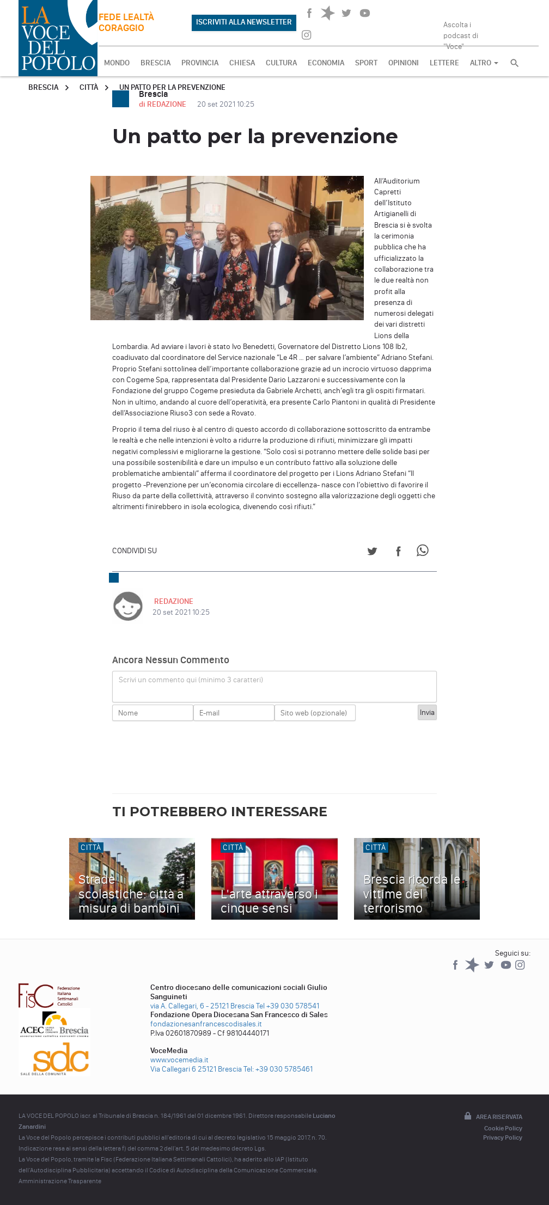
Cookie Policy (503, 1128)
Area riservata (492, 1116)
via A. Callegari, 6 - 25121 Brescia (202, 1006)
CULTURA (281, 63)
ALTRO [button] (484, 63)
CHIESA (242, 63)
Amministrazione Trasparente (60, 1181)
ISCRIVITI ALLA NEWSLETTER (244, 22)
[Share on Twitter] (372, 553)
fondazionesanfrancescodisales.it (206, 1024)
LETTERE (444, 63)
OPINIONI (403, 63)
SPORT (366, 63)
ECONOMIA (326, 63)
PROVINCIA (199, 63)
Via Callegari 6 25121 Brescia (196, 1069)
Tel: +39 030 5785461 (278, 1069)
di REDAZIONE (163, 104)
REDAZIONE (172, 601)
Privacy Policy (502, 1137)
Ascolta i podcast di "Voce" (460, 32)
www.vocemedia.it (179, 1060)
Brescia (43, 87)
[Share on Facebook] (398, 553)
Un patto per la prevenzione (172, 87)
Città (89, 87)
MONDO (117, 63)
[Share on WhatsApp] (424, 553)
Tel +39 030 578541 (287, 1006)
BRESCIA (155, 63)
